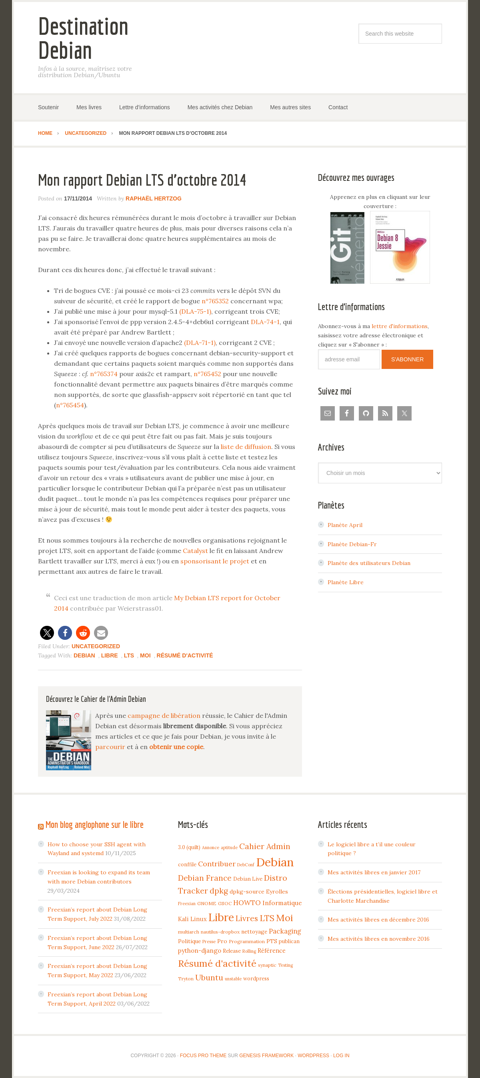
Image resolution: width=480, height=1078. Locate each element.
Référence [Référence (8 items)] (272, 950)
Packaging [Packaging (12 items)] (285, 931)
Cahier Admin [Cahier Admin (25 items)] (264, 846)
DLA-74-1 (265, 322)
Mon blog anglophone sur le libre (95, 824)
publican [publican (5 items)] (289, 941)
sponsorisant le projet (214, 561)
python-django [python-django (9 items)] (199, 950)
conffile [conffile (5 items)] (187, 864)
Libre (109, 655)
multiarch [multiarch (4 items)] (188, 932)
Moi (145, 655)
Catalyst (195, 551)
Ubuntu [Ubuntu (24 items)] (209, 977)
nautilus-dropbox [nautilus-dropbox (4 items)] (220, 932)
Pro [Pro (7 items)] (222, 941)
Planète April (345, 525)
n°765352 (215, 301)
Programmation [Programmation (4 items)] (247, 941)
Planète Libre (346, 582)
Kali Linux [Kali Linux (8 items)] (192, 919)
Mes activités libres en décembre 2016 (378, 919)
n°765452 (207, 374)
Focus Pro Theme (203, 1055)
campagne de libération (164, 715)
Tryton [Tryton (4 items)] (186, 979)
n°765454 (70, 405)
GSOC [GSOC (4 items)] (225, 903)
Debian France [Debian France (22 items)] (205, 878)
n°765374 (104, 374)
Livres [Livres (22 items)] (247, 918)
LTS (129, 655)
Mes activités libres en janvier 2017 (374, 872)
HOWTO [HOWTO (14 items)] (247, 902)
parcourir (110, 747)
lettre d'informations (400, 326)
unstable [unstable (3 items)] (233, 979)
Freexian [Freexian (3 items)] (187, 903)
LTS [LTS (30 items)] (267, 918)
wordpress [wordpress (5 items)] (256, 978)
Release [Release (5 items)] (232, 951)
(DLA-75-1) (195, 311)
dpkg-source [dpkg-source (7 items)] (247, 891)
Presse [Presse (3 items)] (209, 941)
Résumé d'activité (185, 655)
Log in (341, 1055)
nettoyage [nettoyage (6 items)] (254, 931)
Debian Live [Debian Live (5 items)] (247, 879)
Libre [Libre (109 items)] (221, 917)
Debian (84, 655)
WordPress (313, 1055)
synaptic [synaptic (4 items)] (267, 965)
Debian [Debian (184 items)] (275, 862)
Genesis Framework (266, 1055)
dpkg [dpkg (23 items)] (219, 891)
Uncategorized (96, 646)
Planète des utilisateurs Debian (369, 563)
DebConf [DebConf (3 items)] (245, 865)
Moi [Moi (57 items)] (284, 918)
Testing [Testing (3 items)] (285, 965)
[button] (47, 633)
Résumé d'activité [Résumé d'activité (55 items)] (217, 963)
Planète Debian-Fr (352, 544)
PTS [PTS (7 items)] (271, 941)
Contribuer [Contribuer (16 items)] (217, 863)
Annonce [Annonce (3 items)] (210, 847)
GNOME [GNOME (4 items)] (206, 903)
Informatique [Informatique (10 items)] (282, 903)
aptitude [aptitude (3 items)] (229, 847)
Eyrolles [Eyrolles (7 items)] (277, 891)
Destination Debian (83, 38)
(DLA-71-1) (200, 343)
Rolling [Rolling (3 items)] (249, 951)
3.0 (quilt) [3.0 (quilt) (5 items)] (189, 847)
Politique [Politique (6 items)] (189, 941)
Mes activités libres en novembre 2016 (379, 938)
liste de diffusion (246, 447)
